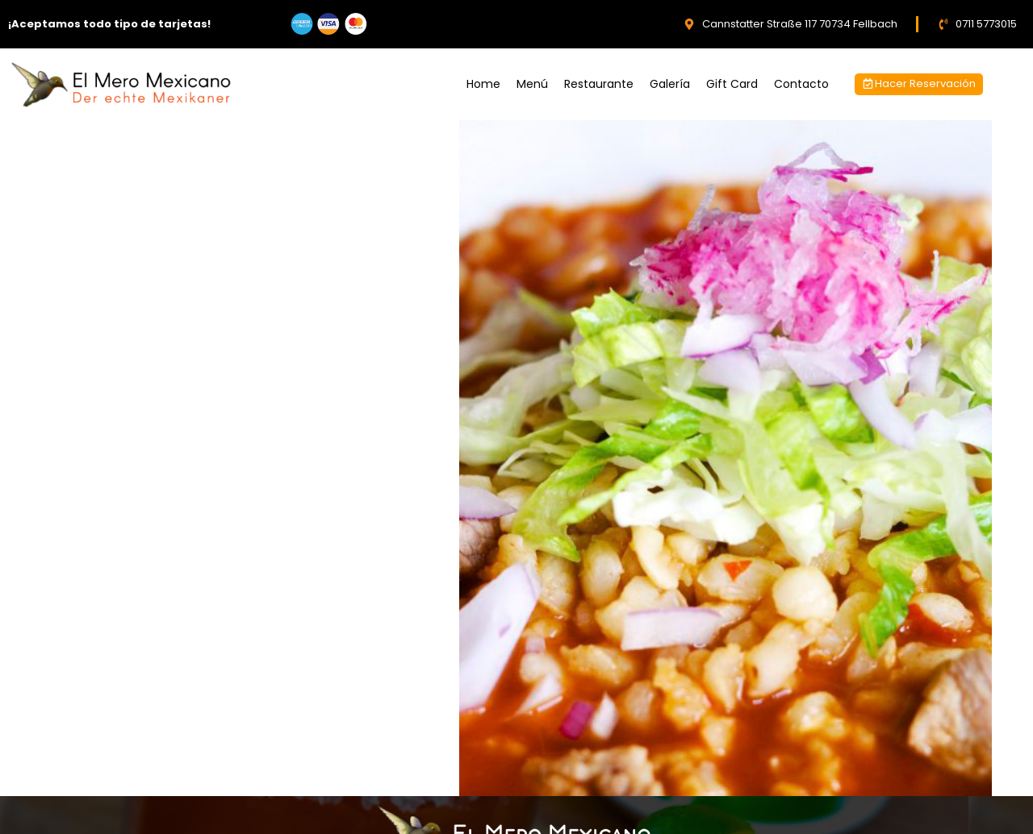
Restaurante (599, 84)
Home (483, 84)
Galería (670, 84)
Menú (532, 84)
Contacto (801, 84)
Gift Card (732, 84)
